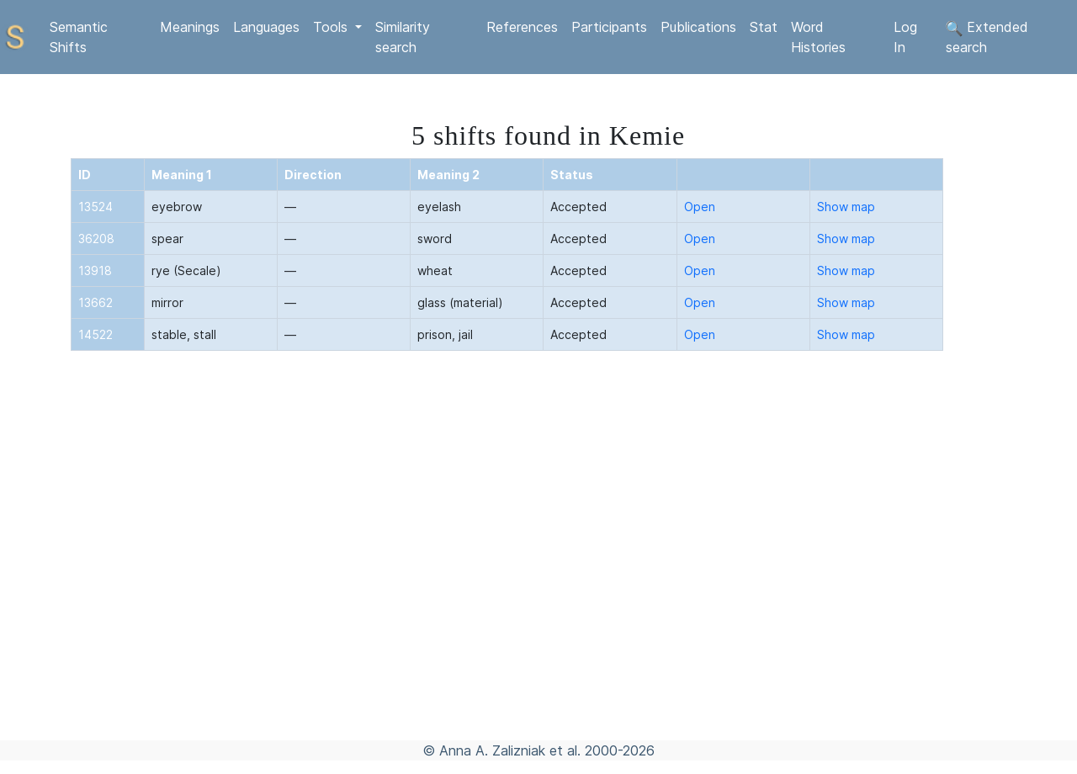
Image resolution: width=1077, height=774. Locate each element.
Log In (905, 37)
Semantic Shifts (79, 37)
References (522, 27)
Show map (846, 206)
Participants (609, 27)
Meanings (190, 27)
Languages (266, 27)
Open (699, 206)
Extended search (987, 37)
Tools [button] (332, 27)
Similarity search (402, 37)
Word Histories (818, 37)
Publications (698, 27)
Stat (763, 27)
